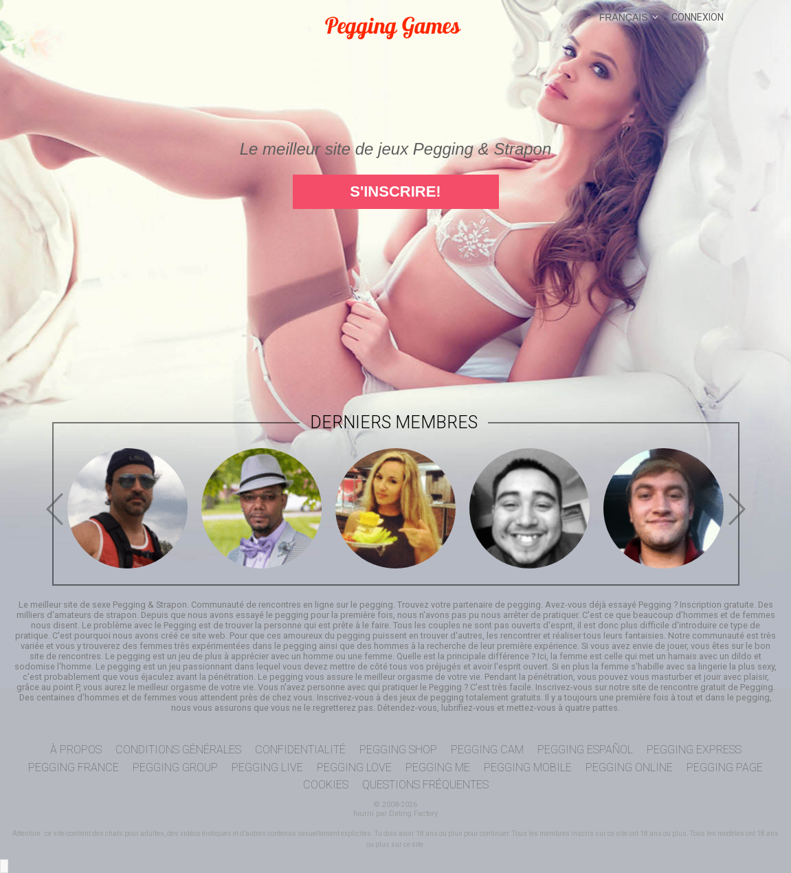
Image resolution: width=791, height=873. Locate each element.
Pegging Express (694, 749)
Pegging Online (629, 767)
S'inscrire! (395, 191)
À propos (76, 749)
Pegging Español (585, 749)
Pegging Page (725, 767)
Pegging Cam (487, 749)
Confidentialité (300, 749)
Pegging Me (437, 767)
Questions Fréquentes (425, 784)
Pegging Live (267, 767)
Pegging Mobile (528, 767)
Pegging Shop (398, 749)
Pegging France (73, 767)
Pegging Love (354, 767)
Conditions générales (178, 749)
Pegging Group (175, 767)
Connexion (697, 17)
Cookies (325, 784)
